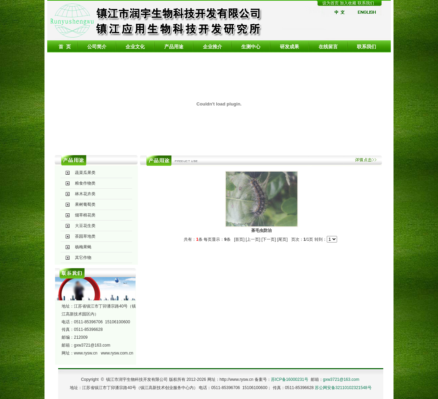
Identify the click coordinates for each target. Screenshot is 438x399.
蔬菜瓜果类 (85, 172)
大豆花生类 (85, 225)
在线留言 (328, 46)
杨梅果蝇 (83, 247)
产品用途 (173, 46)
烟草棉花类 (85, 215)
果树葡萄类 (85, 204)
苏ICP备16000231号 (289, 379)
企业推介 (212, 46)
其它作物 (83, 257)
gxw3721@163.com (92, 345)
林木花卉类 (85, 193)
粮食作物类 (85, 183)
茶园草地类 (85, 236)
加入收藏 (348, 3)
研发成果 (289, 46)
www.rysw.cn (86, 353)
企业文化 (135, 46)
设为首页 (330, 3)
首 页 (65, 46)
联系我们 (366, 3)
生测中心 (250, 46)
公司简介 (96, 46)
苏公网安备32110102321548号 (343, 387)
